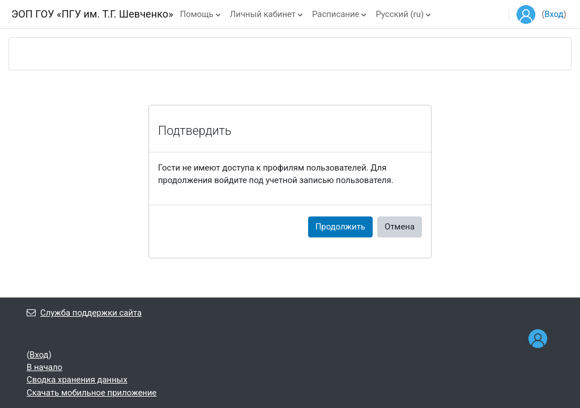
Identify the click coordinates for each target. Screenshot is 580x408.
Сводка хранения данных (77, 380)
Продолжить (340, 227)
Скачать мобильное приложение (91, 393)
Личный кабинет (263, 14)
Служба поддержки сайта (84, 313)
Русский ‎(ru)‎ (400, 14)
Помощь (197, 14)
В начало (44, 367)
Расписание (335, 14)
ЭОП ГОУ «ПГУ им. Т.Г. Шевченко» (92, 14)
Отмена (400, 227)
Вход (554, 14)
